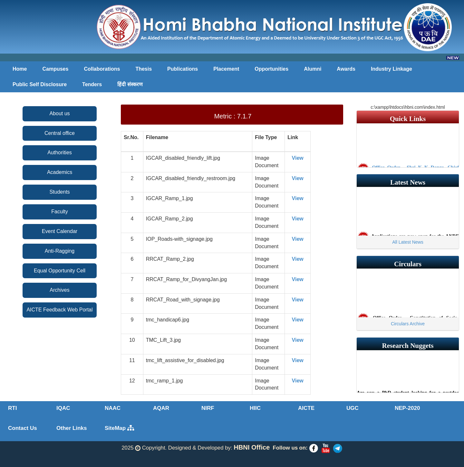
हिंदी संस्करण (129, 84)
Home (20, 69)
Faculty (59, 211)
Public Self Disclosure (40, 84)
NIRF (207, 408)
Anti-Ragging (60, 251)
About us (59, 113)
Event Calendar (59, 231)
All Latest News (407, 242)
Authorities (59, 152)
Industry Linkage (391, 69)
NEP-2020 (407, 408)
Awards (346, 69)
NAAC (113, 408)
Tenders (92, 84)
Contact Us (22, 428)
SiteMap (119, 428)
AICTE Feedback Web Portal (59, 309)
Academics (59, 172)
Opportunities (271, 69)
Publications (182, 69)
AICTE (306, 408)
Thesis (143, 69)
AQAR (161, 408)
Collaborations (102, 69)
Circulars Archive (408, 323)
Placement (226, 69)
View (298, 158)
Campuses (55, 69)
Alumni (312, 69)
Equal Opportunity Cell (59, 270)
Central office (59, 133)
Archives (59, 290)
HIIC (255, 408)
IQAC (63, 408)
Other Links (71, 428)
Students (59, 192)
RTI (12, 408)
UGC (352, 408)
